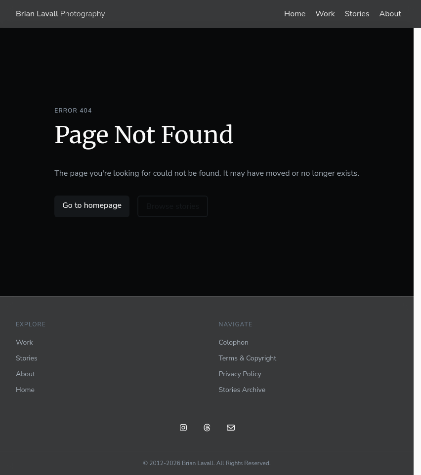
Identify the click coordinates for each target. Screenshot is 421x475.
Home (294, 13)
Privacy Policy (240, 374)
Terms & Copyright (248, 358)
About (390, 13)
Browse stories (172, 206)
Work (325, 13)
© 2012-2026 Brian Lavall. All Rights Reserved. (206, 463)
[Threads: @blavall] (207, 429)
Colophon (234, 342)
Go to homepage (92, 205)
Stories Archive (242, 390)
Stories (357, 13)
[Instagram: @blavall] (183, 429)
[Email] (231, 429)
